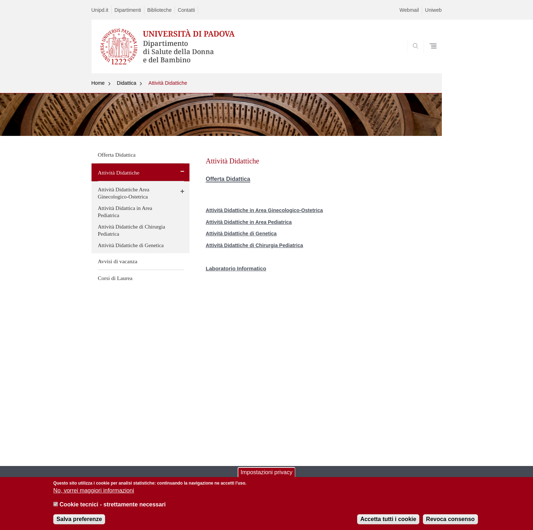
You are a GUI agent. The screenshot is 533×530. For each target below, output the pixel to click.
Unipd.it (100, 10)
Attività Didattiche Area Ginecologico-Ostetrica (123, 193)
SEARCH (429, 56)
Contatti (186, 10)
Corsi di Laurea (115, 278)
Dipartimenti (127, 10)
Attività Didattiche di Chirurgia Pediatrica (131, 230)
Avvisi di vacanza (118, 261)
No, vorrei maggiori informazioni (93, 494)
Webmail (409, 10)
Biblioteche (159, 10)
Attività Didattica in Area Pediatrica (125, 211)
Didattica (126, 83)
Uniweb (433, 10)
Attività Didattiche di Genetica (131, 245)
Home (98, 83)
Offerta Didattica (117, 155)
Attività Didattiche (167, 83)
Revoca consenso (450, 523)
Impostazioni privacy (266, 476)
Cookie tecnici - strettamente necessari (113, 508)
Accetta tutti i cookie (388, 523)
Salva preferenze (79, 523)
